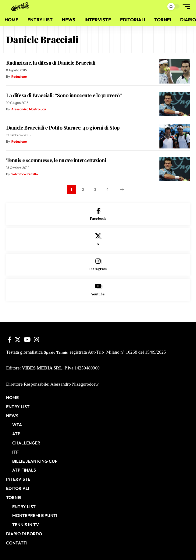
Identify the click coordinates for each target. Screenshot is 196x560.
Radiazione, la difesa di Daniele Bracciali (50, 62)
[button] (158, 6)
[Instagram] (98, 265)
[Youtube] (98, 290)
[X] (98, 239)
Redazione (19, 76)
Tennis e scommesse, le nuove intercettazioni (56, 160)
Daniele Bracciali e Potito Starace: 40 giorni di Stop (63, 127)
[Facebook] (98, 214)
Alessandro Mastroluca (28, 109)
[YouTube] (27, 339)
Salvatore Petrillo (24, 174)
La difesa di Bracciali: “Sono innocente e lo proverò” (64, 95)
